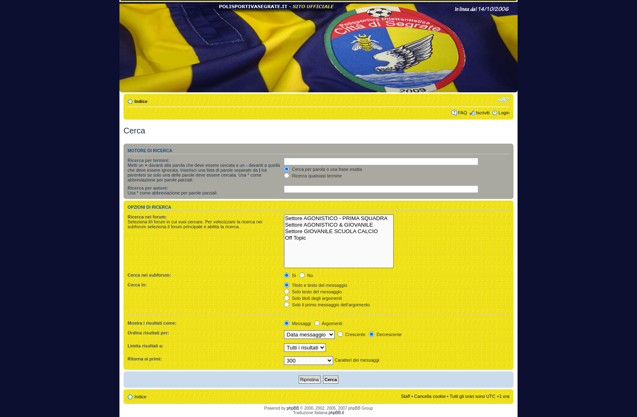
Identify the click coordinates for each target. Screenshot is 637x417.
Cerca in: (137, 284)
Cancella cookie (430, 396)
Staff (405, 396)
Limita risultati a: (145, 345)
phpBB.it (336, 412)
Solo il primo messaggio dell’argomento (327, 304)
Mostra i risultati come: (152, 323)
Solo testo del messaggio (313, 291)
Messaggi (297, 323)
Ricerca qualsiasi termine (313, 175)
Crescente (352, 334)
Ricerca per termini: (148, 160)
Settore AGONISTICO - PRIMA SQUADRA (339, 218)
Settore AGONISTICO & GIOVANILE (339, 225)
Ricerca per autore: (148, 188)
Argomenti (328, 323)
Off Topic (339, 238)
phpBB (293, 408)
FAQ (462, 112)
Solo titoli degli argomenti (313, 298)
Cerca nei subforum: (149, 275)
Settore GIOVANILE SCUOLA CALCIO (339, 231)
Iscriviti (483, 112)
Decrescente (385, 334)
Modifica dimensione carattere (503, 99)
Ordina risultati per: (148, 332)
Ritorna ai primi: (145, 358)
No (306, 275)
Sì (290, 275)
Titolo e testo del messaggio (315, 285)
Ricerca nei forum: (147, 216)
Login (503, 112)
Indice (140, 101)
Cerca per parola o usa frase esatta (323, 169)
